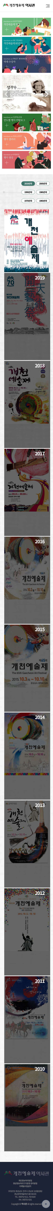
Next (46, 94)
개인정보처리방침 (25, 1180)
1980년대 (43, 192)
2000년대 (43, 183)
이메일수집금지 (25, 1186)
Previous (6, 94)
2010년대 (28, 183)
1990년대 (28, 192)
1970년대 (28, 200)
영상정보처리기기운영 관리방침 (25, 1183)
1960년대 (43, 200)
